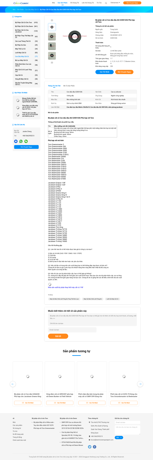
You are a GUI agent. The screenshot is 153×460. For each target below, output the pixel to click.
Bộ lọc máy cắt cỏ (26, 60)
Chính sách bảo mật (19, 440)
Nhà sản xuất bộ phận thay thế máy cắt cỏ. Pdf (65, 287)
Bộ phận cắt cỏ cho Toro (26, 22)
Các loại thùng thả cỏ (26, 41)
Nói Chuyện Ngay (132, 3)
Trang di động (17, 437)
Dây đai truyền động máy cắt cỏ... (26, 83)
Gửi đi (58, 336)
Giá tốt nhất (104, 72)
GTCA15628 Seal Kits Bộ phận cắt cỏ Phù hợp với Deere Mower (72, 443)
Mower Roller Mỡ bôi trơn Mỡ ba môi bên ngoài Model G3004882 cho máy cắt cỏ (30, 100)
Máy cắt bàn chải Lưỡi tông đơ (93, 299)
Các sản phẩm (17, 425)
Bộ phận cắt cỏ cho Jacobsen (26, 31)
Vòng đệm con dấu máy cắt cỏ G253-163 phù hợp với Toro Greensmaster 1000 (30, 107)
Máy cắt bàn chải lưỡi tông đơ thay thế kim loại (64, 299)
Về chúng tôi (17, 428)
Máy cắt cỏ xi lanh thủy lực (26, 70)
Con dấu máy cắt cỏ (26, 56)
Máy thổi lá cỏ (26, 49)
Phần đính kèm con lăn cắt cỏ (26, 65)
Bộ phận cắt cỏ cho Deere (26, 26)
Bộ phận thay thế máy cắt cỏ (26, 36)
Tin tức (15, 431)
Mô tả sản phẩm (69, 86)
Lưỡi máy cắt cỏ (26, 53)
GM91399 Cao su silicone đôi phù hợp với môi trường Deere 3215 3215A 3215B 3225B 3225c (73, 425)
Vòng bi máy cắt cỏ (26, 79)
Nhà (14, 422)
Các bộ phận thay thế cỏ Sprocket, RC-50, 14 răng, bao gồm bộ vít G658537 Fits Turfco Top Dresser (72, 435)
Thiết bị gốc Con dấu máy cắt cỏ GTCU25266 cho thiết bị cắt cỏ (30, 114)
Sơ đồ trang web (18, 434)
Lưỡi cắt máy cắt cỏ (112, 299)
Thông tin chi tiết (54, 86)
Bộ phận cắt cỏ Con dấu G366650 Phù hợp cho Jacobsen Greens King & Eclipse (27, 396)
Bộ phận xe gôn (26, 45)
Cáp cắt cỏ (26, 75)
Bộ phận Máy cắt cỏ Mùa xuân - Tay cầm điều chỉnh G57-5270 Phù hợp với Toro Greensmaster (44, 425)
